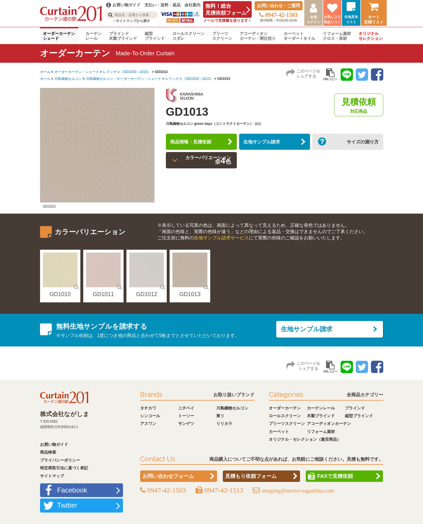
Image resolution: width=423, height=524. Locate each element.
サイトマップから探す (132, 21)
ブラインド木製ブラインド (123, 36)
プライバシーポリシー (60, 460)
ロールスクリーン (285, 415)
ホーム (45, 72)
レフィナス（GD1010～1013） (127, 72)
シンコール (150, 415)
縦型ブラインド (155, 36)
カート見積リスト (374, 19)
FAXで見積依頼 (335, 476)
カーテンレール (94, 36)
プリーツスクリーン (222, 36)
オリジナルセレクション (371, 36)
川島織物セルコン (68, 79)
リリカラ (224, 423)
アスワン (148, 423)
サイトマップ (52, 476)
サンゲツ (186, 423)
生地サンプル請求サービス (221, 237)
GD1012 (146, 294)
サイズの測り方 (357, 144)
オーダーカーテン (285, 408)
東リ (220, 415)
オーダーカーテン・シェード (76, 72)
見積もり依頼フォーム (251, 476)
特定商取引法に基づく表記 (64, 468)
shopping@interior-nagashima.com (297, 491)
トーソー (186, 415)
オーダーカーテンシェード (59, 36)
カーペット (279, 431)
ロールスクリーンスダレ (188, 36)
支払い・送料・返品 (162, 5)
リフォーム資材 (321, 431)
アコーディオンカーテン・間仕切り (258, 36)
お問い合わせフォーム (168, 476)
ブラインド (355, 408)
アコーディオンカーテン (329, 423)
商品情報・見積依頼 (197, 144)
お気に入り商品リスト (332, 19)
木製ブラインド (321, 415)
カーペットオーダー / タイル (299, 36)
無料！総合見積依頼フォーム (226, 9)
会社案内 (192, 5)
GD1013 (190, 294)
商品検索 (48, 452)
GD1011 (103, 294)
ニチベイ (186, 408)
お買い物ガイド (54, 444)
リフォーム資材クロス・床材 (337, 36)
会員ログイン (313, 19)
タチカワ (148, 408)
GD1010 (60, 294)
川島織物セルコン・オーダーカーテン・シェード (123, 79)
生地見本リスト (351, 19)
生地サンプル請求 (268, 144)
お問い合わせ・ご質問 (278, 5)
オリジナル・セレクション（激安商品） (305, 439)
